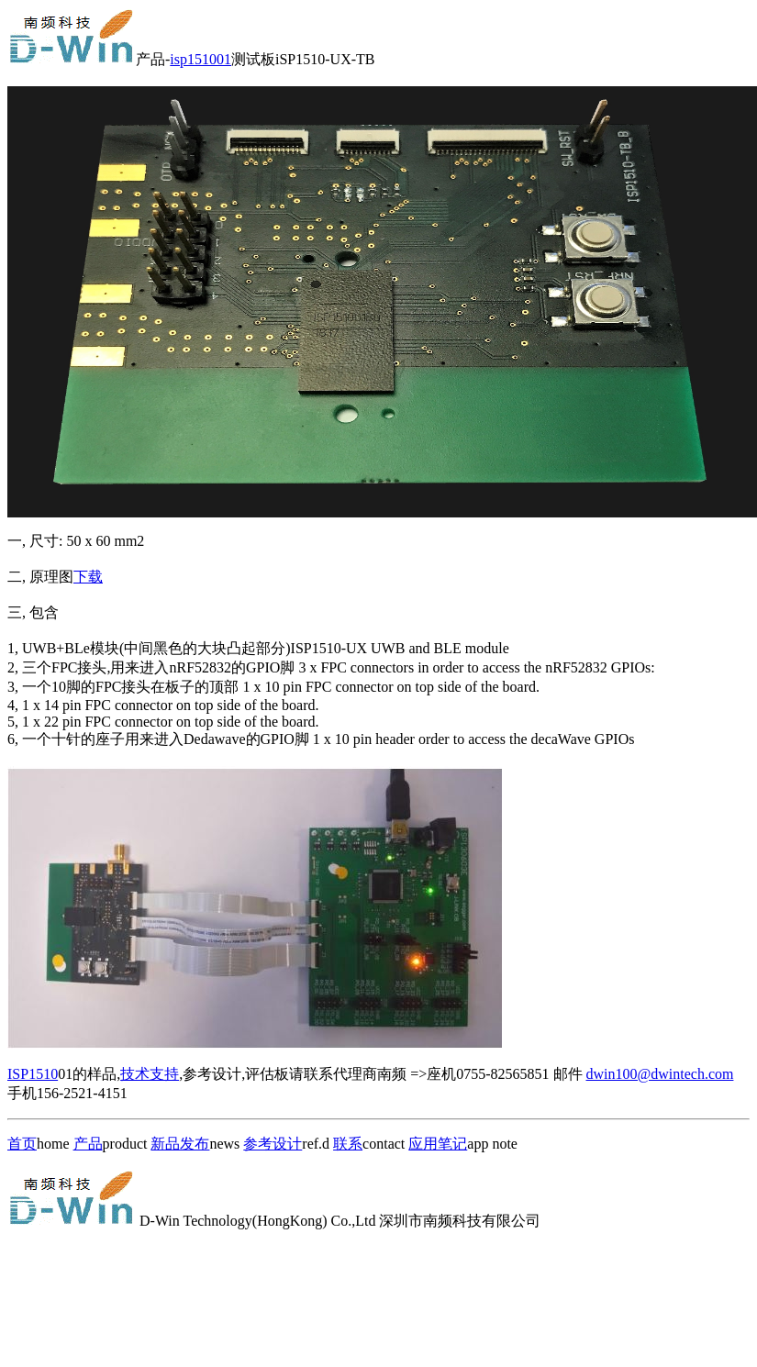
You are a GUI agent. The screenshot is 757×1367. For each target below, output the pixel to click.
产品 (88, 1143)
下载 (88, 576)
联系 (347, 1143)
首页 (22, 1143)
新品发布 (179, 1143)
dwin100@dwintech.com (660, 1074)
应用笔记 (437, 1143)
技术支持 (149, 1074)
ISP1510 (32, 1074)
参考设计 (272, 1143)
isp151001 (200, 59)
